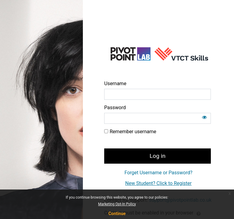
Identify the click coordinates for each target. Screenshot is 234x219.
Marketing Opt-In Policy (117, 204)
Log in (157, 155)
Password (115, 107)
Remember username (133, 131)
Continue (117, 213)
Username (115, 83)
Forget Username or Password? (158, 173)
